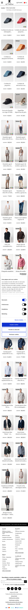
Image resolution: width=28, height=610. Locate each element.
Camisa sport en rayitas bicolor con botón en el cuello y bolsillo (7, 381)
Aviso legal (14, 596)
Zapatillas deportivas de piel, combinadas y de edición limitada (20, 113)
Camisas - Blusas (6, 563)
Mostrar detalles (19, 320)
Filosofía (4, 547)
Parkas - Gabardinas (6, 557)
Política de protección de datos (14, 602)
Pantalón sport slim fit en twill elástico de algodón (7, 192)
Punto (16, 546)
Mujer (4, 554)
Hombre (3, 8)
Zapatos (17, 535)
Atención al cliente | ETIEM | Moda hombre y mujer (7, 532)
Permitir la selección (14, 329)
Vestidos (4, 561)
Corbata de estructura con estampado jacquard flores (20, 86)
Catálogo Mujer (18, 563)
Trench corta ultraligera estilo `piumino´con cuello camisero (20, 488)
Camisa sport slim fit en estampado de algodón (21, 407)
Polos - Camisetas (19, 548)
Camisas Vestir (18, 541)
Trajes (16, 550)
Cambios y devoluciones (7, 539)
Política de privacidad (19, 584)
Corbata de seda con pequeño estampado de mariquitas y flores (21, 32)
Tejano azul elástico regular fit (21, 218)
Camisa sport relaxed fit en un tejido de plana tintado (7, 354)
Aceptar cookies (14, 324)
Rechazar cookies (14, 334)
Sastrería (4, 551)
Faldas (3, 566)
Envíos (3, 541)
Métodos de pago (6, 535)
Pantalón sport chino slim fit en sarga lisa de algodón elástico (21, 139)
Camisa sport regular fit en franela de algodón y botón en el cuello (21, 354)
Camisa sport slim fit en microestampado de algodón (7, 408)
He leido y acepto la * (15, 584)
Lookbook (18, 556)
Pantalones (4, 568)
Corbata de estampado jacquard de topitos (21, 58)
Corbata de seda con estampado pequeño (7, 31)
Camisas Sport (18, 543)
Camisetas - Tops (6, 565)
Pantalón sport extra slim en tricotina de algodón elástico (7, 166)
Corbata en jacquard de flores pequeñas (7, 58)
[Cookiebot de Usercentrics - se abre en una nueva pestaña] (20, 274)
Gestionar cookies (14, 600)
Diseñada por (14, 604)
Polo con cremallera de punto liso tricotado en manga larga (7, 247)
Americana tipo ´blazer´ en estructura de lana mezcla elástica (7, 434)
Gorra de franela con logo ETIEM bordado (7, 112)
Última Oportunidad (6, 570)
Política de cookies (14, 598)
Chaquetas (4, 559)
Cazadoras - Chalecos (20, 539)
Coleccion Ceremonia (19, 531)
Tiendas (4, 549)
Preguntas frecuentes (6, 537)
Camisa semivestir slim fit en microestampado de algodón (21, 381)
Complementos (18, 533)
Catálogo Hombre (19, 561)
